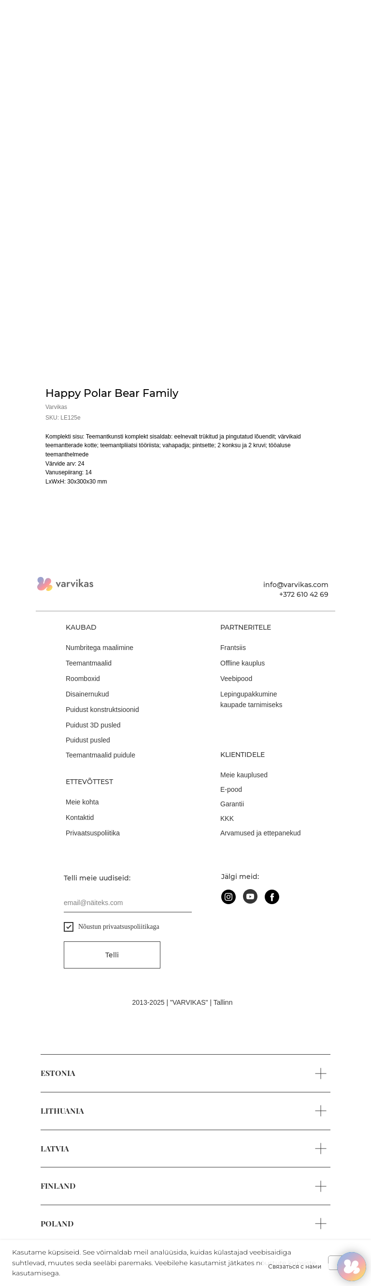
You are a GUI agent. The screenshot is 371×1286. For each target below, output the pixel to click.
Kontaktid (80, 817)
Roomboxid (83, 678)
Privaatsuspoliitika (93, 833)
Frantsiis (233, 647)
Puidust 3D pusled (93, 725)
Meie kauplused (244, 775)
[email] (128, 902)
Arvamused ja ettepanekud (260, 833)
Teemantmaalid (89, 663)
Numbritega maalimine (99, 647)
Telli (112, 955)
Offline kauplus (242, 663)
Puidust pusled (88, 740)
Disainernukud (87, 694)
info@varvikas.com (295, 584)
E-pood (231, 789)
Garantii (232, 804)
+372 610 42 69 (303, 594)
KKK (227, 818)
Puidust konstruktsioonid (102, 709)
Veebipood (236, 678)
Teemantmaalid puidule (100, 755)
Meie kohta (82, 802)
